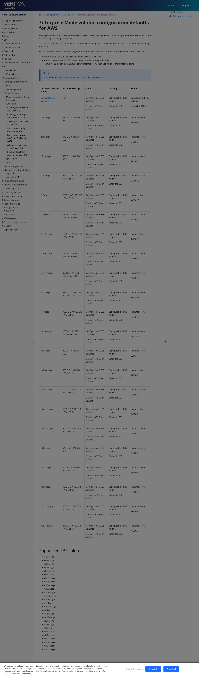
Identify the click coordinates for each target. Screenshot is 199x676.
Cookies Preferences (134, 672)
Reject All (153, 672)
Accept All (171, 672)
